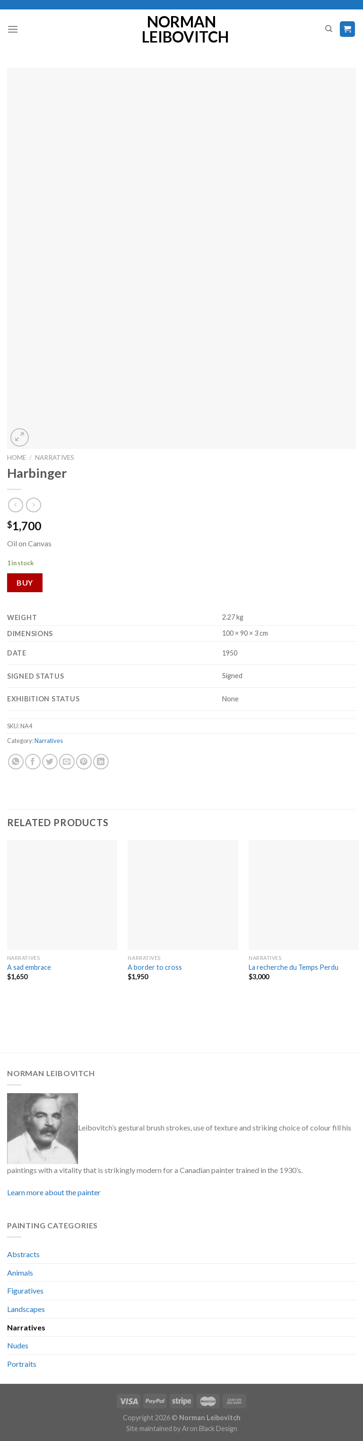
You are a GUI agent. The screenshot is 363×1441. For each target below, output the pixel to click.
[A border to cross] (183, 895)
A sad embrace (29, 967)
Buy (25, 582)
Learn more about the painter (54, 1192)
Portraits (21, 1363)
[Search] (328, 29)
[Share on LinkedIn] (101, 761)
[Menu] (12, 29)
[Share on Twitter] (50, 761)
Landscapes (26, 1308)
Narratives (54, 457)
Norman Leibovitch (182, 29)
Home (16, 457)
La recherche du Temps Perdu (293, 967)
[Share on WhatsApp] (16, 761)
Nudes (17, 1345)
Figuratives (25, 1290)
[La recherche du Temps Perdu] (304, 895)
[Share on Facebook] (33, 761)
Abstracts (23, 1254)
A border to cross (155, 967)
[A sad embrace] (62, 895)
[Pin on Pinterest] (84, 761)
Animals (20, 1272)
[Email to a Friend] (67, 761)
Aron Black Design (209, 1428)
